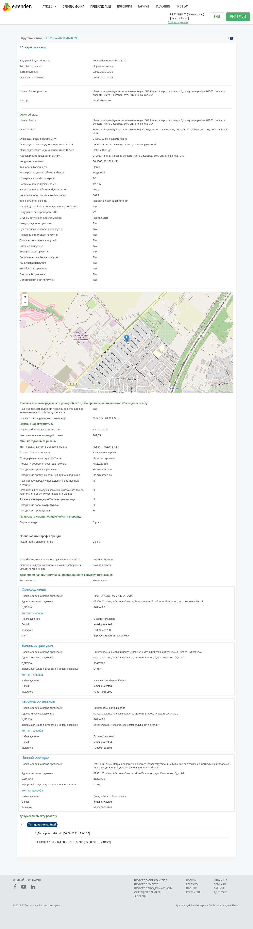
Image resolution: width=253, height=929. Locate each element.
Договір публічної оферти (191, 905)
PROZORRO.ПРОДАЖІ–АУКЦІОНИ (153, 888)
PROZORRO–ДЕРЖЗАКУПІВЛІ (151, 880)
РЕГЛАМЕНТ (193, 892)
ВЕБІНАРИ (220, 884)
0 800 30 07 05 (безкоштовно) (186, 14)
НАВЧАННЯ (162, 6)
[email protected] (102, 624)
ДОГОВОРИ (124, 6)
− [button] (25, 303)
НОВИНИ (191, 880)
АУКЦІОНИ (49, 6)
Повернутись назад (33, 47)
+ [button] (25, 297)
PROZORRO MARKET (146, 884)
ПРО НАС (182, 6)
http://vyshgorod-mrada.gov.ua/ (111, 635)
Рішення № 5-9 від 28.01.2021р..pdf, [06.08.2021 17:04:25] (74, 841)
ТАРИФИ (143, 6)
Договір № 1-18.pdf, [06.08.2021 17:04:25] (63, 833)
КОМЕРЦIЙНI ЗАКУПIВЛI (147, 892)
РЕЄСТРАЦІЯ (238, 16)
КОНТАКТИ (192, 884)
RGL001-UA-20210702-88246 (61, 38)
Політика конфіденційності (224, 905)
